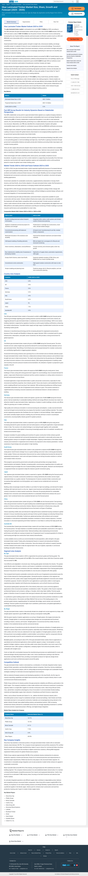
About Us (30, 850)
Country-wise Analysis (71, 65)
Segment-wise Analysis (72, 68)
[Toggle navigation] (77, 1)
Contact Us (47, 850)
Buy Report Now (74, 39)
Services (38, 850)
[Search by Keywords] (63, 1)
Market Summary (11, 22)
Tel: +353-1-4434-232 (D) (39, 868)
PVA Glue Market (52, 835)
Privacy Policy (48, 853)
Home (3, 4)
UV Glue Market (34, 835)
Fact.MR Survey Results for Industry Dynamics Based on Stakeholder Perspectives (74, 56)
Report (8, 4)
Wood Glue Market (17, 841)
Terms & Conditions (60, 853)
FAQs (41, 22)
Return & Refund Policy (36, 853)
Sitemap (45, 856)
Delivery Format (23, 853)
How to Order (12, 853)
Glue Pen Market (16, 835)
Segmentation (26, 22)
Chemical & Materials (16, 4)
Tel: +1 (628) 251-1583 (13, 868)
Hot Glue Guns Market (71, 835)
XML (77, 853)
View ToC (56, 22)
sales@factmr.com (24, 868)
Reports (56, 850)
